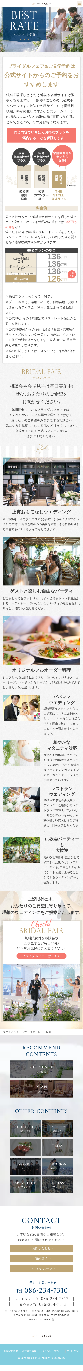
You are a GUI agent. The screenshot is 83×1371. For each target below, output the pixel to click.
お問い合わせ (11, 1350)
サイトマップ (72, 1350)
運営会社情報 (29, 1350)
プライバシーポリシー (51, 1350)
